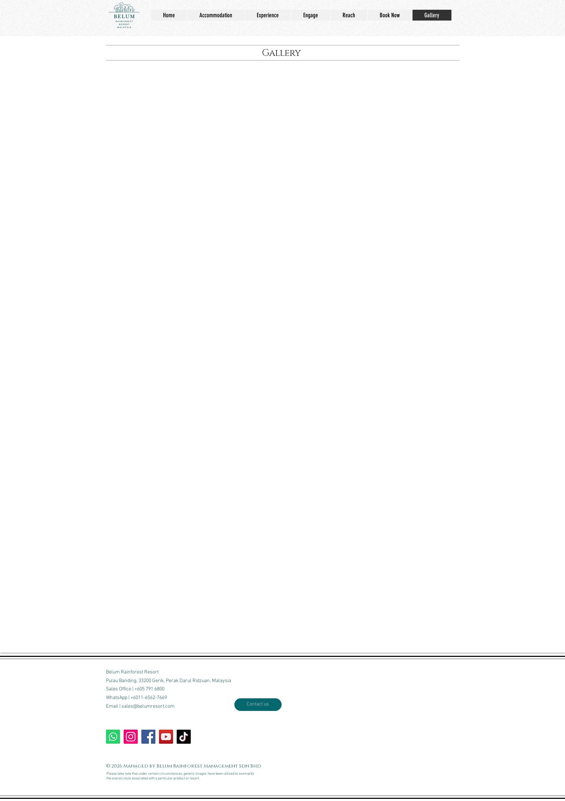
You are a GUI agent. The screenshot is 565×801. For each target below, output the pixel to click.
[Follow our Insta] (131, 737)
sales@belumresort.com (148, 706)
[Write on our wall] (148, 737)
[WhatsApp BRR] (113, 737)
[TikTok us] (184, 737)
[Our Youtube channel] (166, 737)
